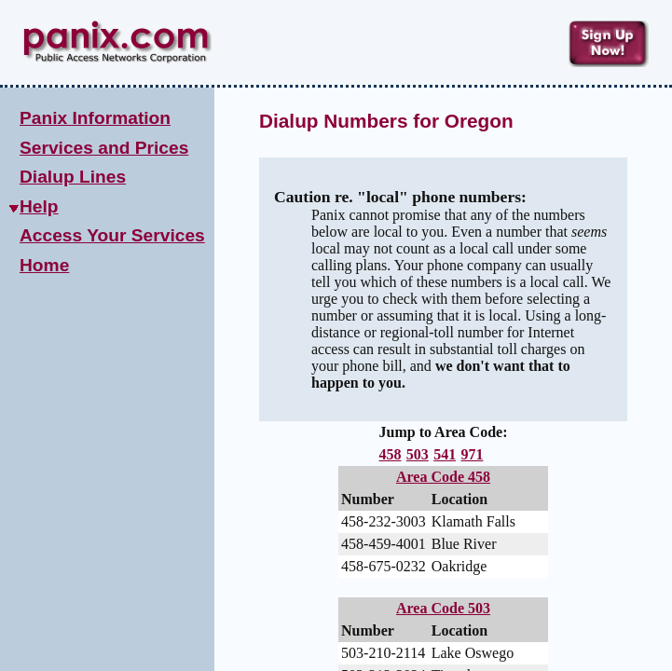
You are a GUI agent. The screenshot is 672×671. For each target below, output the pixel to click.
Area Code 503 (443, 611)
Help (39, 206)
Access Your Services (112, 235)
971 (471, 454)
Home (44, 265)
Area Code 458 (443, 477)
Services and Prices (104, 147)
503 (417, 454)
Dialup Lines (73, 176)
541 (444, 454)
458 (390, 454)
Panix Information (95, 118)
